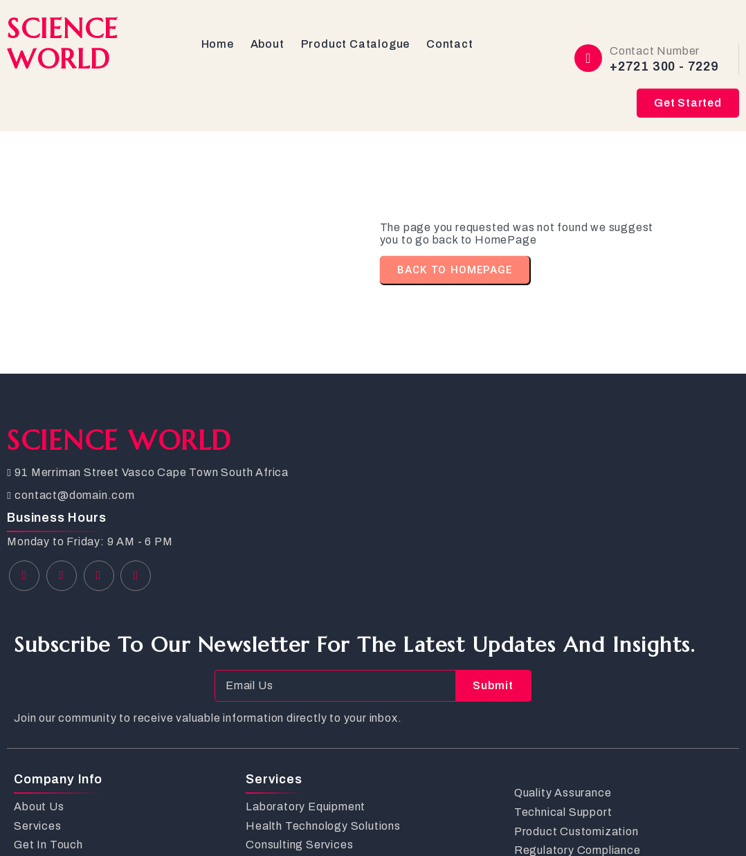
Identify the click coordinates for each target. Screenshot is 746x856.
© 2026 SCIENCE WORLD (79, 822)
